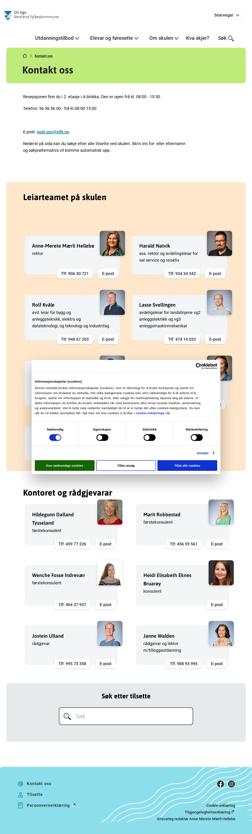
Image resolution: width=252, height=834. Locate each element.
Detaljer (203, 453)
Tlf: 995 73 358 (72, 663)
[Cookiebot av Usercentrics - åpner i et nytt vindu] (199, 366)
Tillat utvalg (126, 465)
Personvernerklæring (53, 805)
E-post (108, 273)
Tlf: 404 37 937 (72, 604)
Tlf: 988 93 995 (183, 663)
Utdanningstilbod (57, 38)
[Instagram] (231, 785)
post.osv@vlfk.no (53, 131)
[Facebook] (220, 785)
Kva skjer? (197, 38)
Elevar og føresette (114, 38)
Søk (226, 38)
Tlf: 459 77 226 (72, 543)
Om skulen (164, 38)
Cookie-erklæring (220, 805)
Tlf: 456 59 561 (183, 543)
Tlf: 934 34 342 (182, 273)
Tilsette (35, 794)
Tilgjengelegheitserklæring (207, 812)
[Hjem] (24, 57)
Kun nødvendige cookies (64, 465)
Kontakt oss (44, 56)
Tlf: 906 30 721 (75, 273)
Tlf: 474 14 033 (182, 339)
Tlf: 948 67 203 (75, 339)
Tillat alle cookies (187, 465)
